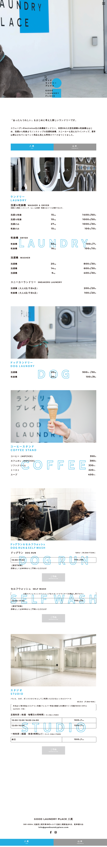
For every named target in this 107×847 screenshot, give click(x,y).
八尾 (32, 147)
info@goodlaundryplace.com (53, 827)
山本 (75, 147)
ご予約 (53, 577)
